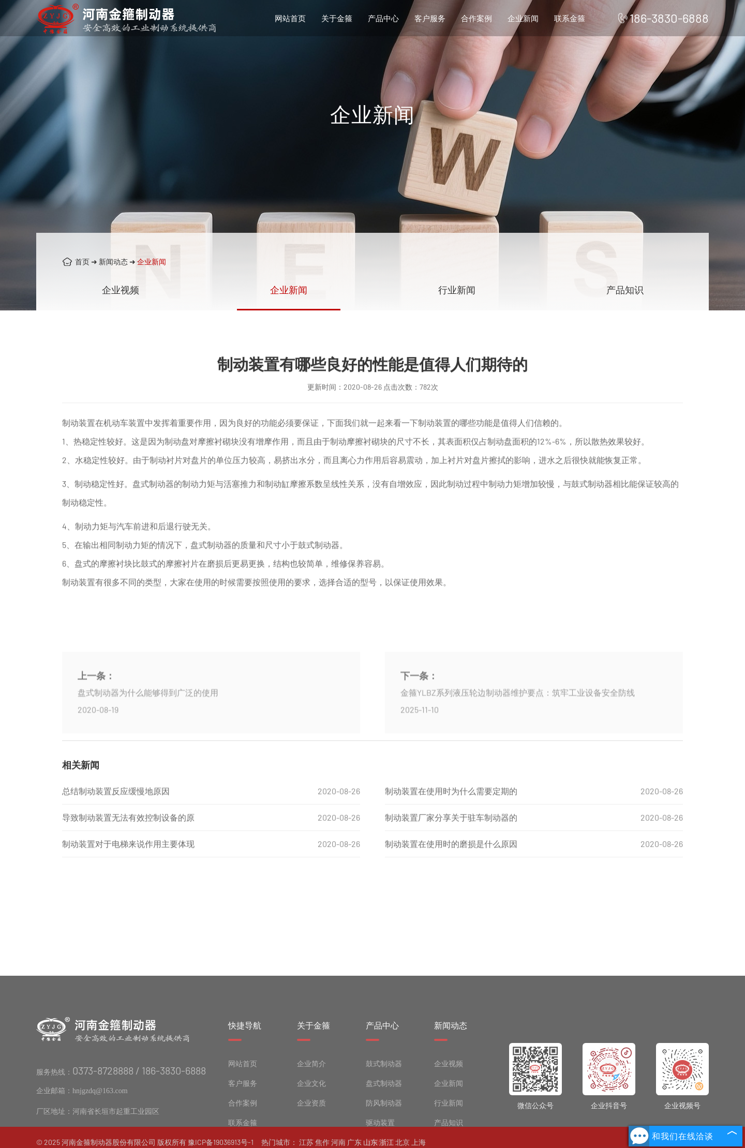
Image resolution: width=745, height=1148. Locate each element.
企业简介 (311, 1105)
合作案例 (476, 18)
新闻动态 (113, 261)
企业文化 (311, 1125)
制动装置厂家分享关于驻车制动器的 (451, 837)
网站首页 (290, 18)
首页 (82, 261)
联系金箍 (569, 18)
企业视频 (120, 290)
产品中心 (383, 18)
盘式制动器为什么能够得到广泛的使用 (148, 731)
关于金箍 (336, 18)
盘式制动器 (384, 1125)
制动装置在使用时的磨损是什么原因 (451, 864)
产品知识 (625, 290)
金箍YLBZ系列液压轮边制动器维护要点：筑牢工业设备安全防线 (517, 731)
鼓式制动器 (384, 1105)
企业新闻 (523, 18)
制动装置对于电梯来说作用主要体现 (128, 864)
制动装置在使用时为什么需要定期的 (451, 811)
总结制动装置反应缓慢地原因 (116, 811)
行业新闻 (456, 290)
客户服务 (429, 18)
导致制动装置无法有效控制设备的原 (128, 837)
